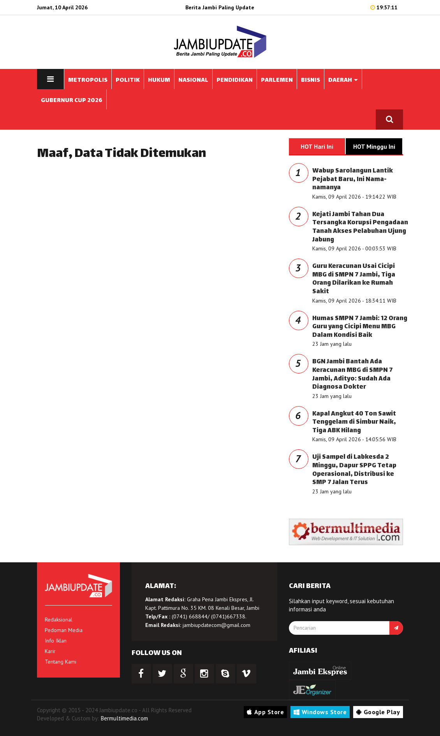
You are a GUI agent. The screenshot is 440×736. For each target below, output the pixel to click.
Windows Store (320, 712)
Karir (50, 651)
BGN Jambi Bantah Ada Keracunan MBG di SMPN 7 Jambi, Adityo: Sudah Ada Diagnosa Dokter (352, 374)
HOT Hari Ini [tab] (317, 146)
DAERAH (343, 80)
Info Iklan (56, 640)
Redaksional (58, 619)
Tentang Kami (60, 661)
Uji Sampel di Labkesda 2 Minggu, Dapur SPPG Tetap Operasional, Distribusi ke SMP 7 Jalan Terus (354, 470)
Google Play (378, 712)
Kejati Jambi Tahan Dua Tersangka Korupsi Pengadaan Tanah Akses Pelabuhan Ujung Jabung (360, 227)
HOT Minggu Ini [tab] (374, 146)
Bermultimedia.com (124, 718)
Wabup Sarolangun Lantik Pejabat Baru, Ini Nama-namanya (352, 180)
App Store (265, 712)
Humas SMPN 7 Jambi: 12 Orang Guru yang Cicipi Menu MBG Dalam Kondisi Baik (359, 327)
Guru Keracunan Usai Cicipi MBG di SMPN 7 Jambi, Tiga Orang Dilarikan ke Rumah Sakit (353, 279)
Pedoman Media (64, 630)
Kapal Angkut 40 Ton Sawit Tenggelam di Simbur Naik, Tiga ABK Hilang (354, 422)
